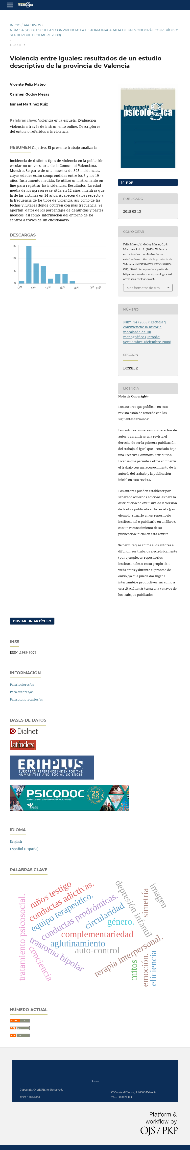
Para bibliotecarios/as (26, 699)
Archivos (32, 25)
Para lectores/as (22, 684)
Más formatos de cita (143, 288)
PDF (129, 182)
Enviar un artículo (32, 621)
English (16, 841)
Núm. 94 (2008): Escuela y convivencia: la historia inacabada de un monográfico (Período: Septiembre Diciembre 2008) (94, 32)
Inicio (15, 25)
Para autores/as (21, 692)
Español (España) (24, 848)
